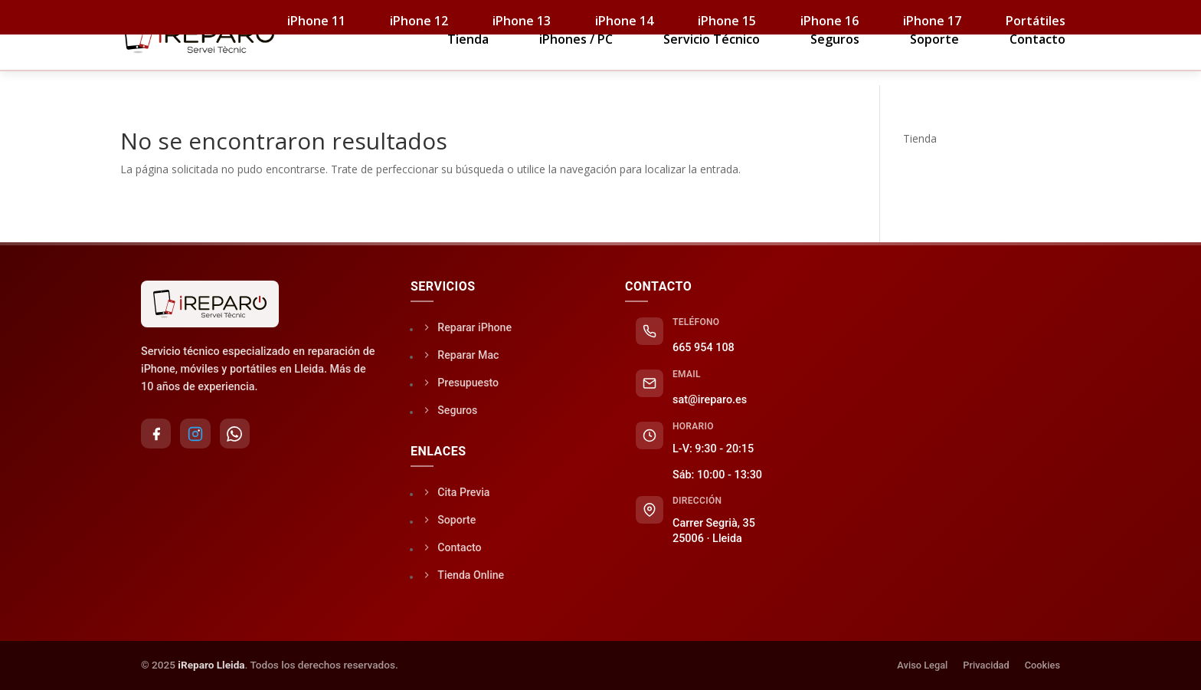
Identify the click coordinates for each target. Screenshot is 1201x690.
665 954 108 (703, 347)
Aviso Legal (922, 665)
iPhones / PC (576, 62)
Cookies (1042, 665)
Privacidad (986, 665)
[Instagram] (196, 434)
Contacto (1037, 62)
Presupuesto (460, 382)
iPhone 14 (624, 20)
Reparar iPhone (467, 327)
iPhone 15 (727, 20)
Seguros (834, 62)
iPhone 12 (419, 20)
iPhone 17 (932, 20)
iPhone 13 (522, 20)
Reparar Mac (461, 354)
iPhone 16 (829, 20)
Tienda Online (463, 574)
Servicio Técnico (711, 62)
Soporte (934, 62)
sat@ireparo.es (709, 399)
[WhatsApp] (236, 434)
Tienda (468, 62)
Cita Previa (456, 491)
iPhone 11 (316, 20)
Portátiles (1035, 20)
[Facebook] (156, 434)
